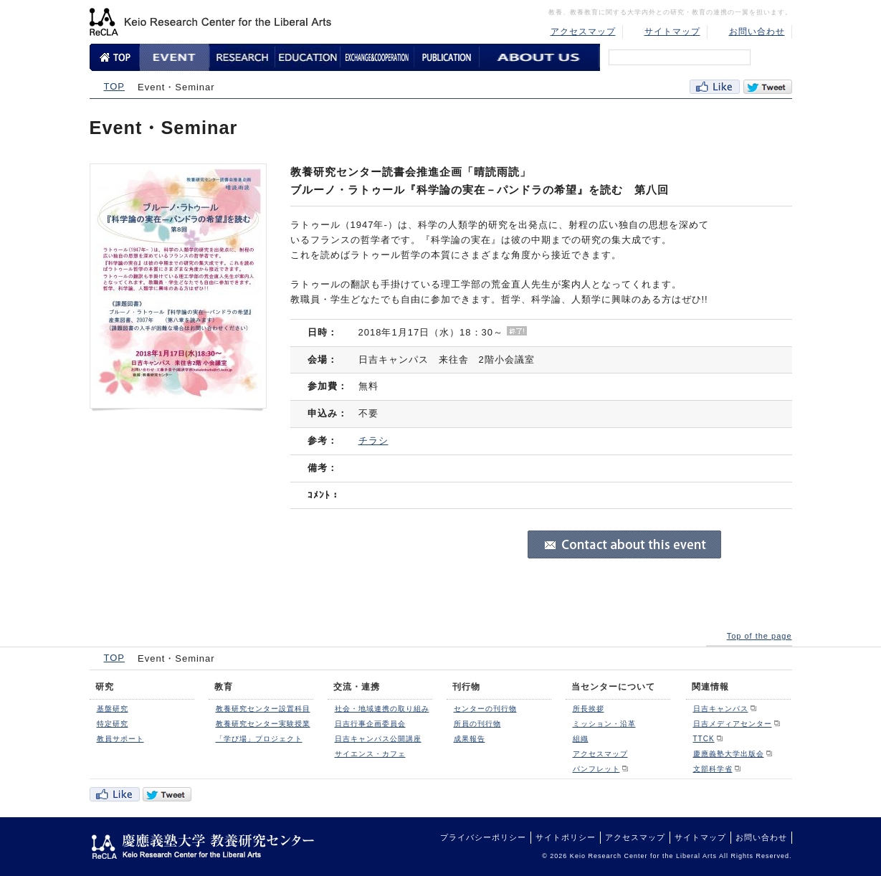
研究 (104, 687)
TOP (114, 86)
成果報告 (469, 739)
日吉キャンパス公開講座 (378, 739)
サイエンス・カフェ (370, 754)
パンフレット (596, 769)
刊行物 (466, 687)
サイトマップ (672, 32)
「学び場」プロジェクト (259, 739)
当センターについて (613, 687)
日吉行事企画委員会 (370, 724)
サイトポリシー (565, 837)
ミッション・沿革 (604, 724)
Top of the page (759, 636)
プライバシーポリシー (483, 837)
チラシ (373, 440)
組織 (581, 739)
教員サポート (120, 739)
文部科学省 (713, 769)
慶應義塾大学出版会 (728, 754)
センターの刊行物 (485, 709)
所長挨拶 (588, 709)
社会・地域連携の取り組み (382, 709)
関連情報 (710, 687)
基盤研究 (112, 709)
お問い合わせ (757, 32)
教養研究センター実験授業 (263, 724)
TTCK (704, 739)
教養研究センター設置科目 (263, 709)
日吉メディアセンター (732, 724)
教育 (223, 687)
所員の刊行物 (477, 724)
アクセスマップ (583, 32)
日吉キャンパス (720, 709)
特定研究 (112, 724)
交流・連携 (356, 687)
